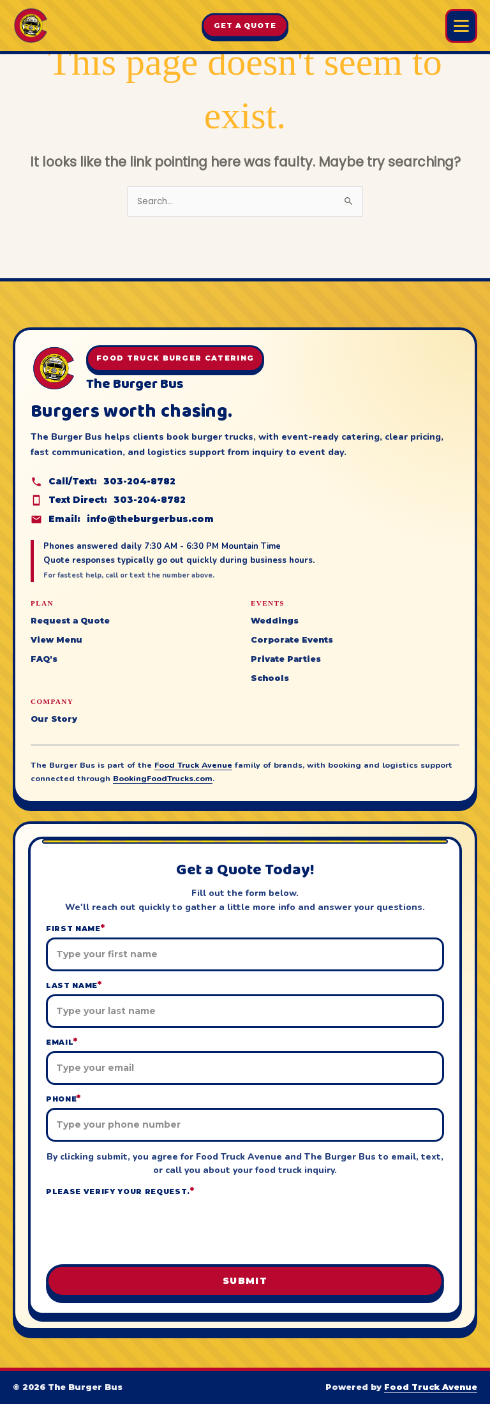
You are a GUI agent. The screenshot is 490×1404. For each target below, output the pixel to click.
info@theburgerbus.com (150, 519)
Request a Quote (70, 620)
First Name (75, 928)
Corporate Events (292, 640)
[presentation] (245, 1229)
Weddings (275, 620)
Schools (270, 678)
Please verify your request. (120, 1191)
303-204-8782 (139, 481)
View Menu (56, 640)
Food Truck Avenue (193, 764)
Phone (63, 1098)
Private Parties (286, 659)
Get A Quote (245, 25)
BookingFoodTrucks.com (162, 778)
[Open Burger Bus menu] (461, 26)
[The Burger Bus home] (30, 25)
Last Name (74, 985)
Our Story (54, 719)
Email (62, 1041)
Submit (245, 1281)
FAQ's (44, 659)
